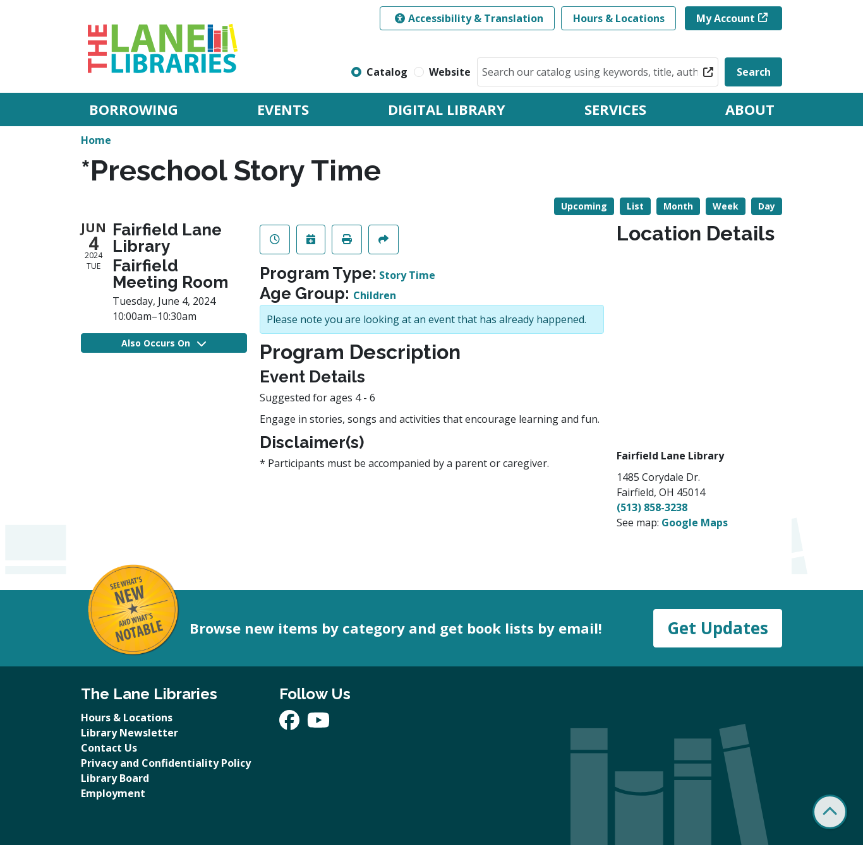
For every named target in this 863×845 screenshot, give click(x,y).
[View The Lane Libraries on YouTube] (318, 724)
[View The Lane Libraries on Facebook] (290, 724)
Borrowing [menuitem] (133, 109)
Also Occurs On (163, 343)
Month (678, 206)
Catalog (386, 72)
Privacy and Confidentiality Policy (166, 763)
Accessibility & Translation (469, 18)
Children (374, 295)
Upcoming (584, 206)
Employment (113, 793)
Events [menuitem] (283, 109)
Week (726, 206)
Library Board (115, 778)
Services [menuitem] (615, 109)
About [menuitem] (750, 109)
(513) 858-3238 (652, 507)
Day (766, 206)
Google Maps (694, 522)
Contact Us (109, 748)
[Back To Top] (829, 812)
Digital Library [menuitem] (446, 109)
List (635, 206)
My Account (725, 18)
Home (96, 140)
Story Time (407, 275)
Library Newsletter (129, 733)
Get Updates (717, 628)
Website (450, 72)
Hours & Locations (619, 18)
